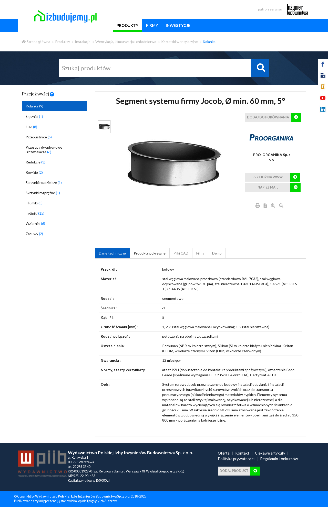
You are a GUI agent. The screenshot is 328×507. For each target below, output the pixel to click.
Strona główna (36, 41)
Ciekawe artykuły (270, 453)
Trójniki (35, 213)
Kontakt (242, 453)
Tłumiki (34, 203)
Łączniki (34, 116)
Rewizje (34, 172)
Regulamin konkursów (279, 458)
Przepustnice (39, 137)
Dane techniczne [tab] (112, 253)
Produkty (62, 41)
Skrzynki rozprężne (43, 193)
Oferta (224, 453)
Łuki (31, 127)
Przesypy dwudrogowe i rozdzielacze (44, 149)
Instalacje (82, 41)
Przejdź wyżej (38, 93)
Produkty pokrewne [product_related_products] (150, 253)
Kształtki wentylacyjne (179, 41)
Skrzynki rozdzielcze (44, 182)
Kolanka (209, 41)
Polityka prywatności (236, 458)
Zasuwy (34, 234)
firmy (152, 25)
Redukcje (35, 162)
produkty (127, 25)
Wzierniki (35, 223)
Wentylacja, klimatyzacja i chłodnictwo (125, 41)
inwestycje (178, 25)
